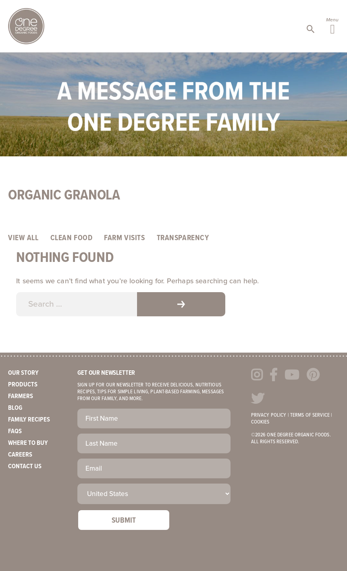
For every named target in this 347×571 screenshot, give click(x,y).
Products (22, 384)
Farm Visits (124, 238)
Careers (20, 455)
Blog (15, 408)
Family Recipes (29, 419)
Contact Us (25, 466)
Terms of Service (310, 415)
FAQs (15, 431)
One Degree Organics (26, 26)
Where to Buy (28, 443)
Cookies (260, 422)
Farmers (20, 396)
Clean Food (71, 238)
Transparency (183, 238)
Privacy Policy (269, 415)
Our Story (23, 373)
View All (23, 238)
